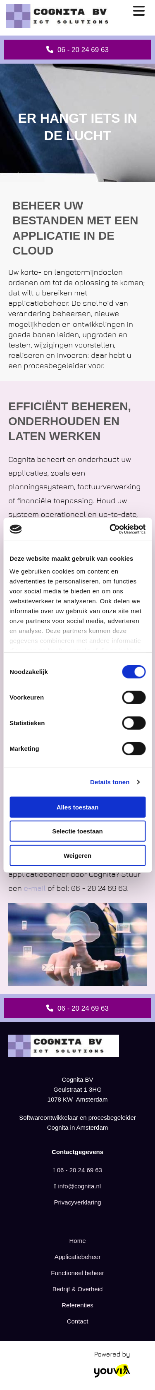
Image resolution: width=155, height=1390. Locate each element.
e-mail (34, 888)
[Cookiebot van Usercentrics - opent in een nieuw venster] (110, 529)
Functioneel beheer (77, 1272)
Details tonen (109, 781)
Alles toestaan (78, 806)
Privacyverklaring (77, 1202)
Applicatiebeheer (78, 1256)
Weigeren (77, 855)
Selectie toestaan (77, 831)
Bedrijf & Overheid (77, 1288)
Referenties (77, 1305)
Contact (77, 1321)
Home (77, 1240)
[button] (77, 50)
